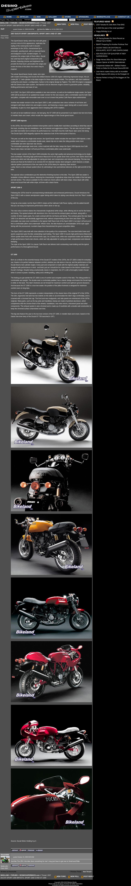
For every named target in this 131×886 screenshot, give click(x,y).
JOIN (37, 17)
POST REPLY (88, 24)
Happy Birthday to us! (104, 31)
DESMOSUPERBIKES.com (29, 23)
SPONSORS (82, 17)
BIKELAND (4, 23)
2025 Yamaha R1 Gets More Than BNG (110, 25)
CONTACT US (122, 17)
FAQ (7, 20)
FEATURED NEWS (102, 22)
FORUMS (13, 23)
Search (12, 20)
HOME (8, 17)
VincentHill (5, 855)
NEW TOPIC (60, 24)
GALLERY (51, 17)
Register (2, 20)
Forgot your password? (84, 19)
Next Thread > (87, 871)
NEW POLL (74, 24)
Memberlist (19, 20)
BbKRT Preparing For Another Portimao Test (112, 44)
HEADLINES (99, 35)
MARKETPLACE (102, 17)
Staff (2, 29)
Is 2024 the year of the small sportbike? (110, 28)
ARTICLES (22, 17)
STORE (66, 17)
